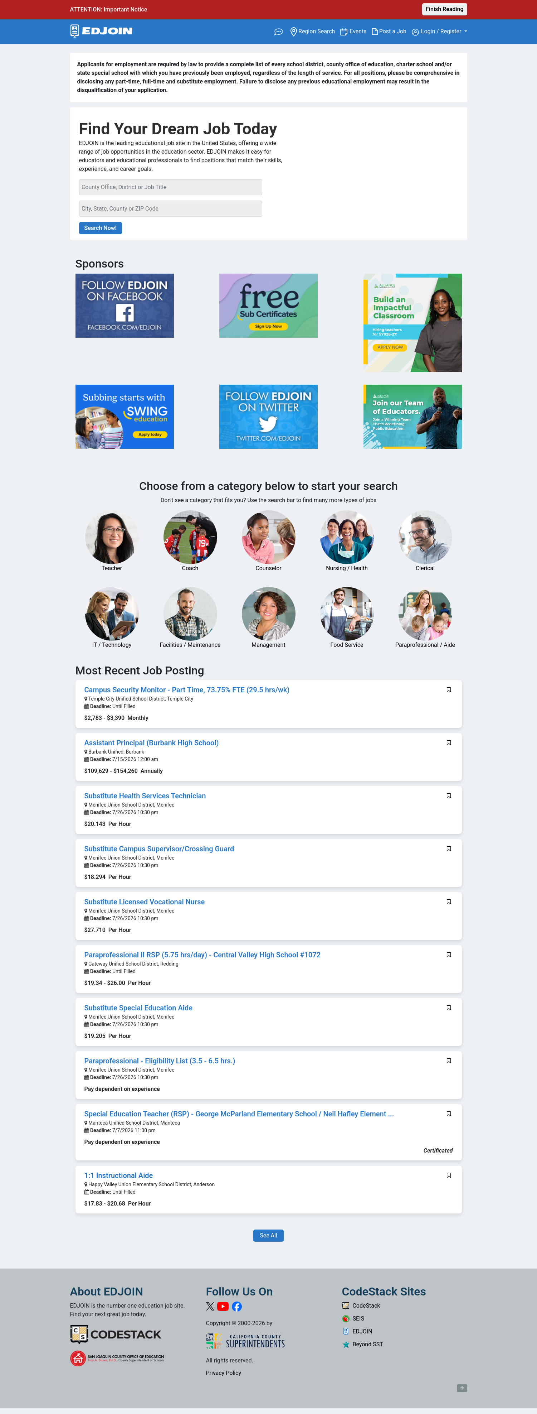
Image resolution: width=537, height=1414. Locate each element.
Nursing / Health (347, 568)
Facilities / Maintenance (190, 644)
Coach (190, 568)
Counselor (268, 568)
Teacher (112, 568)
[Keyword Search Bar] (171, 187)
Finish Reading (444, 9)
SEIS (353, 1318)
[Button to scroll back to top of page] (462, 1388)
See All (268, 1235)
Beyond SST (362, 1344)
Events (361, 31)
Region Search (315, 31)
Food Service (347, 644)
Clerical (425, 568)
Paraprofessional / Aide (425, 644)
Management (268, 644)
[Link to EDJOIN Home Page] (101, 31)
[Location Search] (171, 209)
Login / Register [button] (437, 32)
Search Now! (100, 228)
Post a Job (392, 31)
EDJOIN (357, 1331)
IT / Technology (112, 644)
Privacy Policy (223, 1373)
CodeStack (361, 1305)
